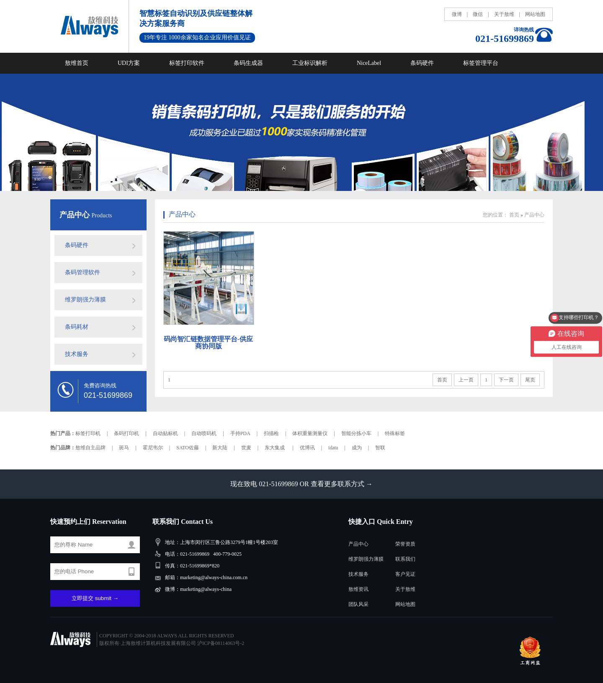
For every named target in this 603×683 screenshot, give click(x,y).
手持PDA (240, 433)
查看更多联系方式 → (342, 483)
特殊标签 (395, 433)
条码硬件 (422, 63)
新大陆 (219, 448)
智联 (380, 448)
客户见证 (405, 574)
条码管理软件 (82, 272)
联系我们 (405, 559)
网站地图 (535, 14)
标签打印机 (87, 433)
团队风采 (358, 604)
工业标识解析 (309, 63)
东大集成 (275, 448)
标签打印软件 (186, 63)
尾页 (530, 380)
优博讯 (307, 448)
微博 (457, 14)
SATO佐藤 (187, 448)
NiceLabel (369, 63)
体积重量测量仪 (309, 433)
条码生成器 (248, 63)
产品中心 (75, 215)
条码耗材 (76, 327)
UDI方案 (129, 63)
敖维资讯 (358, 589)
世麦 (246, 448)
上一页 (466, 380)
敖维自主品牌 (90, 448)
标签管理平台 (480, 63)
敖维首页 (76, 63)
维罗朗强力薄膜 (85, 299)
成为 (357, 448)
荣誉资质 (405, 544)
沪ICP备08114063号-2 (220, 643)
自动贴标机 (165, 433)
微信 (478, 14)
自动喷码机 (203, 433)
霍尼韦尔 (153, 448)
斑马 (124, 448)
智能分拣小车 (356, 433)
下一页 (506, 380)
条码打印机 (126, 433)
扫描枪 (271, 433)
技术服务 (76, 354)
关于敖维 (504, 14)
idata (333, 448)
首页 (514, 215)
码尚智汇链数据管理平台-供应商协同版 (208, 342)
